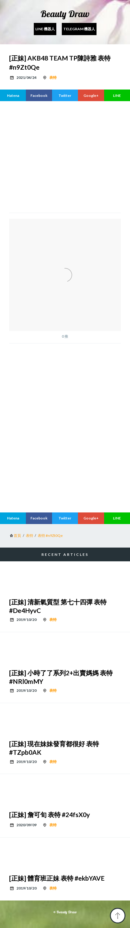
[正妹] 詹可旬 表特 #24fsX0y (49, 814)
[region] (65, 156)
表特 (53, 77)
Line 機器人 (45, 29)
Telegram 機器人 (79, 29)
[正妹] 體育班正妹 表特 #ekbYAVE (56, 878)
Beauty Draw (65, 13)
